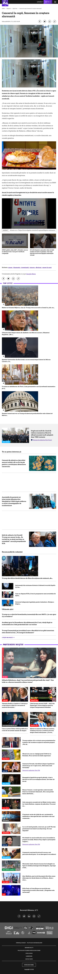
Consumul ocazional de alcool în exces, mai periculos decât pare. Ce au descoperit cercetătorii (39, 853)
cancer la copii (47, 267)
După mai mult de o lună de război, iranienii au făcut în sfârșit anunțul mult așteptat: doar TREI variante (42, 434)
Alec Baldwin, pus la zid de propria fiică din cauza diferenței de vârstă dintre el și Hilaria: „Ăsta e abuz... (38, 878)
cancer (10, 267)
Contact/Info (29, 959)
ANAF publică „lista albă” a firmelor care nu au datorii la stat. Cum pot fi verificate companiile (15, 251)
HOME (3, 8)
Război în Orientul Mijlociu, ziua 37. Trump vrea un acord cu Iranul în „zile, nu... (28, 307)
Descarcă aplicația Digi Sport (42, 440)
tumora (32, 267)
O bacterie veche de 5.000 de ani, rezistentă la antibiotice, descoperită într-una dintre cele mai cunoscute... (38, 816)
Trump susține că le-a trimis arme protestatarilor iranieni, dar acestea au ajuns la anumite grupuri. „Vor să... (38, 742)
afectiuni (39, 267)
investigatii (25, 267)
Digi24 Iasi (15, 8)
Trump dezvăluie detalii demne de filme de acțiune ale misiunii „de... (27, 578)
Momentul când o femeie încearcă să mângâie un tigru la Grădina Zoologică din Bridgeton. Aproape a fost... (39, 865)
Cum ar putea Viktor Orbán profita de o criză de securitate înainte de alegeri (15, 729)
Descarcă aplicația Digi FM (31, 770)
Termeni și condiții (21, 942)
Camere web (29, 956)
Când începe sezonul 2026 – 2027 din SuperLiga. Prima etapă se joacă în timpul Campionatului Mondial (42, 705)
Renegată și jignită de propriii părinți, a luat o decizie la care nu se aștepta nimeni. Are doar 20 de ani (38, 779)
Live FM (39, 2)
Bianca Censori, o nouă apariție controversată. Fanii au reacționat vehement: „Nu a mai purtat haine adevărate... (38, 791)
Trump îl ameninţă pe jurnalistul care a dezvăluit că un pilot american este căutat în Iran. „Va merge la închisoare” (28, 631)
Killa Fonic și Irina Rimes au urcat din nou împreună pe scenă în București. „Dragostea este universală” (38, 890)
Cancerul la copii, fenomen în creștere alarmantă (30, 8)
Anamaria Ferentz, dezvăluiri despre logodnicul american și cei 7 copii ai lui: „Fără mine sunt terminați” (38, 765)
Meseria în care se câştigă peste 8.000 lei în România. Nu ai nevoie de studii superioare (36, 755)
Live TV (47, 2)
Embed (5, 230)
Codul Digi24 (29, 953)
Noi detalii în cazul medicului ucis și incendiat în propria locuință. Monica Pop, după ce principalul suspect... (38, 839)
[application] (29, 213)
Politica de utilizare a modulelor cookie (29, 950)
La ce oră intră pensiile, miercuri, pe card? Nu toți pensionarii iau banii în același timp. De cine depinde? (39, 828)
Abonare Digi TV (29, 947)
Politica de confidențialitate (34, 942)
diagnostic (17, 267)
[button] (29, 213)
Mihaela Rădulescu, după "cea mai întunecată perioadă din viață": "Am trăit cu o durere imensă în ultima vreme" (28, 681)
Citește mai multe (7, 637)
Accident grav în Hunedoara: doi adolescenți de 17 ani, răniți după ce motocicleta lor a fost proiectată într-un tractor (27, 623)
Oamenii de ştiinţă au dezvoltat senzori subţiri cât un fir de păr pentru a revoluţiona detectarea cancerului (14, 463)
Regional (9, 8)
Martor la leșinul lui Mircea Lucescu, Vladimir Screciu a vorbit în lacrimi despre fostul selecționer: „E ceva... (42, 730)
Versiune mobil (29, 965)
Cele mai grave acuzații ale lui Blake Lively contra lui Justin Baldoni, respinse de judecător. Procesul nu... (39, 804)
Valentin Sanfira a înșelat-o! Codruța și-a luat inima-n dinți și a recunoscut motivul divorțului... (15, 705)
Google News (31, 274)
